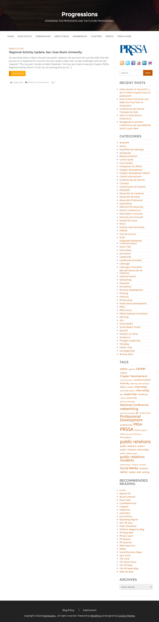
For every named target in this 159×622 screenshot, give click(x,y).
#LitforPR (124, 142)
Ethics (123, 224)
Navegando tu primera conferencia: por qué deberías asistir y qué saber (135, 125)
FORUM (123, 230)
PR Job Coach (126, 535)
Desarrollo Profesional (131, 200)
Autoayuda (125, 153)
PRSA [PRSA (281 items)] (137, 424)
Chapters (96, 36)
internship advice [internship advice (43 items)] (127, 391)
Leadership (125, 257)
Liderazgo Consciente (131, 267)
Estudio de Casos (128, 220)
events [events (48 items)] (130, 387)
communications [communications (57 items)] (142, 380)
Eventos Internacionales (132, 227)
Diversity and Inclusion (131, 217)
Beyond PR (125, 493)
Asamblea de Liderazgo (132, 149)
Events (110, 36)
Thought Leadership (130, 340)
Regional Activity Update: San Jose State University (45, 52)
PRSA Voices (126, 310)
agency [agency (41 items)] (132, 369)
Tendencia (125, 337)
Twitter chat (126, 347)
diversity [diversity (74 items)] (124, 383)
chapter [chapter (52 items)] (123, 373)
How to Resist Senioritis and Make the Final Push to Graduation (134, 102)
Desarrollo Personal (130, 197)
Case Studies (126, 163)
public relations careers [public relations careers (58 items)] (132, 446)
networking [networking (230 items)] (129, 408)
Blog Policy (25, 36)
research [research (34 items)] (135, 465)
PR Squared (126, 542)
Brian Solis (125, 500)
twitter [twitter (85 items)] (124, 472)
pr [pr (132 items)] (137, 412)
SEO (122, 320)
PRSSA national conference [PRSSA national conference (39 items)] (131, 434)
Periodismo (125, 286)
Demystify (125, 190)
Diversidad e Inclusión (131, 214)
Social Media (126, 323)
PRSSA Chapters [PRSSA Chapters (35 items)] (140, 430)
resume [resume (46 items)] (142, 465)
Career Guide (126, 159)
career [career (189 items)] (141, 368)
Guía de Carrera (128, 234)
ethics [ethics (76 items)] (123, 387)
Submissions (43, 36)
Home (10, 36)
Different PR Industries (131, 207)
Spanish (124, 330)
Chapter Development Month (135, 173)
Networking (126, 280)
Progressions (49, 615)
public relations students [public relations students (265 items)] (132, 458)
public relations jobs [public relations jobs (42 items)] (128, 453)
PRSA (122, 307)
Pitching (124, 293)
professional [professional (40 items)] (145, 413)
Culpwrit (124, 506)
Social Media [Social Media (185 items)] (129, 468)
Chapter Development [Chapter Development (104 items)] (133, 376)
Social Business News (131, 552)
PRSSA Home (124, 36)
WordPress (96, 615)
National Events (128, 276)
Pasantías (124, 283)
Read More (18, 73)
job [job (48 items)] (121, 394)
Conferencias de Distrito (132, 180)
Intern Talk (125, 247)
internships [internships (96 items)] (142, 390)
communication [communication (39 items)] (126, 380)
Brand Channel (127, 496)
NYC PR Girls (126, 522)
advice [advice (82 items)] (123, 369)
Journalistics (126, 516)
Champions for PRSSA (131, 166)
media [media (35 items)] (122, 398)
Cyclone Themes (126, 615)
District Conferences (38, 82)
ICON (122, 237)
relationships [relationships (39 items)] (125, 464)
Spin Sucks (125, 555)
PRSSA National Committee (134, 313)
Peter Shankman (128, 526)
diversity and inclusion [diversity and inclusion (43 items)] (139, 384)
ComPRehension (128, 503)
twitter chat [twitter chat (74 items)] (135, 472)
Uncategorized (127, 351)
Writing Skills (126, 354)
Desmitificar (126, 203)
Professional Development (133, 303)
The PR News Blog (129, 568)
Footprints (125, 509)
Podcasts (124, 296)
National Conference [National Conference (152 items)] (134, 404)
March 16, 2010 (16, 48)
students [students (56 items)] (143, 468)
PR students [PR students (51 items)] (125, 437)
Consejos (124, 183)
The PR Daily (126, 565)
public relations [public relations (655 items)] (135, 441)
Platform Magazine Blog (132, 529)
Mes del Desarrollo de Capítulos (131, 272)
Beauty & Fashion (129, 156)
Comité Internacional (130, 176)
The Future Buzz (128, 561)
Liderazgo (125, 263)
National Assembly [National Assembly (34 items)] (127, 402)
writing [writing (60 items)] (145, 472)
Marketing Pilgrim (129, 519)
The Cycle (124, 558)
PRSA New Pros (127, 545)
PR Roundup (126, 300)
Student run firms (129, 334)
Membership (80, 36)
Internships (126, 250)
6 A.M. (123, 490)
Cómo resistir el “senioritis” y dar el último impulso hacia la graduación (135, 92)
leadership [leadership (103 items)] (130, 394)
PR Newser (125, 539)
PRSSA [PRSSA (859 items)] (126, 429)
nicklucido (17, 82)
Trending (124, 344)
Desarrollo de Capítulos (132, 193)
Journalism (125, 253)
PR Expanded (126, 532)
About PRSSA (61, 36)
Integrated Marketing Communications (131, 242)
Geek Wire (125, 513)
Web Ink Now (126, 571)
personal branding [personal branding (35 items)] (127, 413)
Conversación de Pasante (133, 187)
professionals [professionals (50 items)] (126, 425)
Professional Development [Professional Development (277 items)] (131, 418)
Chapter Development (131, 170)
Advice (123, 146)
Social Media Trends (130, 327)
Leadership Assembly (131, 260)
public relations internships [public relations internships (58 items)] (134, 450)
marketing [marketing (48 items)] (142, 394)
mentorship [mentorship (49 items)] (131, 398)
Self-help (124, 317)
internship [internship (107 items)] (141, 386)
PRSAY (123, 548)
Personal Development (131, 290)
